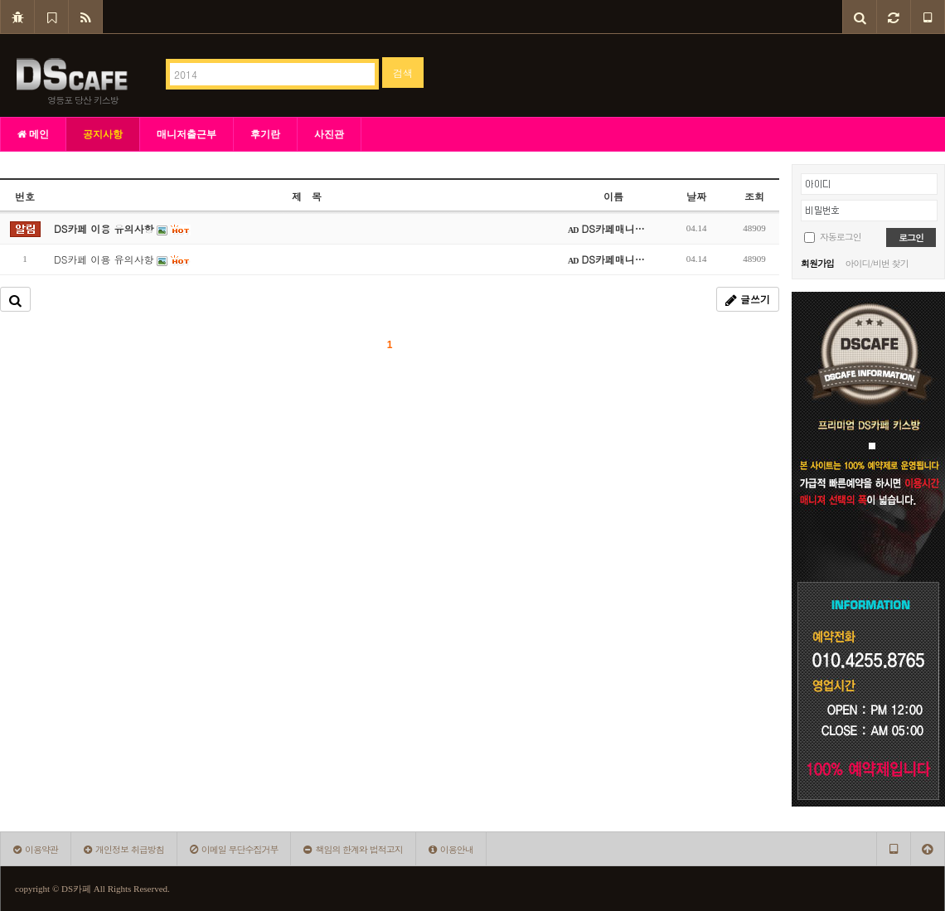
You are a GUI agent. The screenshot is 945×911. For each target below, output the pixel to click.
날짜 (696, 196)
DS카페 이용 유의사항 (122, 259)
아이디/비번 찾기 (876, 263)
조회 (754, 196)
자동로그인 (840, 236)
